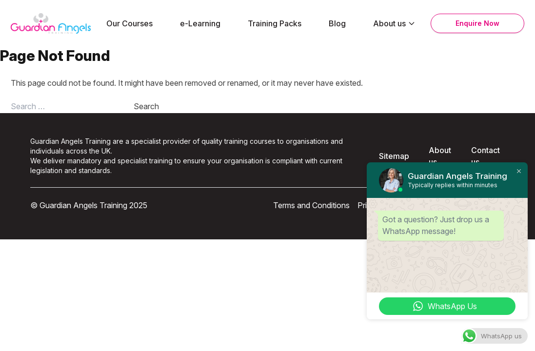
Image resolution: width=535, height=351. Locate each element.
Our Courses (129, 23)
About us (394, 23)
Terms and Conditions (311, 205)
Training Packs (274, 23)
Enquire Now (477, 23)
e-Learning (200, 23)
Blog (337, 23)
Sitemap (394, 156)
